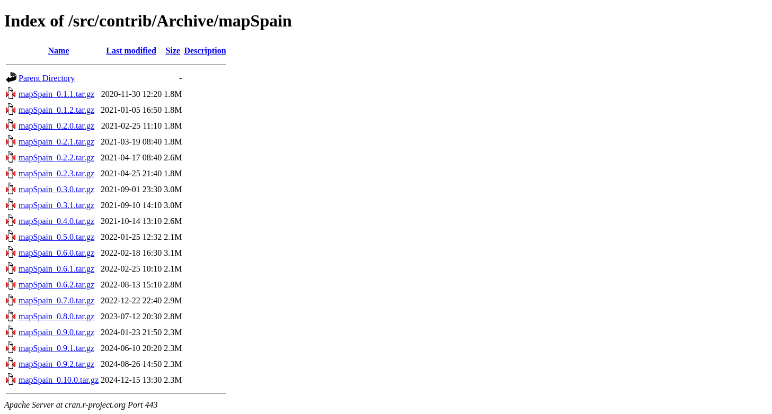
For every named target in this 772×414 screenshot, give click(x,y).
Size (173, 50)
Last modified (131, 50)
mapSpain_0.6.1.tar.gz (56, 268)
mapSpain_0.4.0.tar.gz (56, 221)
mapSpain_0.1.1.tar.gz (56, 93)
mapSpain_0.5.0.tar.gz (56, 236)
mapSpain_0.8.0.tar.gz (56, 316)
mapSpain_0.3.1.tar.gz (56, 205)
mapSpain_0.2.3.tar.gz (56, 173)
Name (58, 50)
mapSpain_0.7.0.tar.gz (56, 300)
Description (205, 50)
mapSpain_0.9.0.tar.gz (56, 332)
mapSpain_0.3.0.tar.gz (56, 189)
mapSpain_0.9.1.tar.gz (56, 348)
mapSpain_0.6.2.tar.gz (56, 284)
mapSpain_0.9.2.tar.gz (56, 363)
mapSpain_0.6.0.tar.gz (56, 252)
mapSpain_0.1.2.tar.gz (56, 109)
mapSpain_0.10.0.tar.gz (59, 379)
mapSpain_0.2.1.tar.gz (56, 141)
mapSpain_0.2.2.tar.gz (56, 157)
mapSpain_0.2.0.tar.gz (56, 125)
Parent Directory (47, 78)
